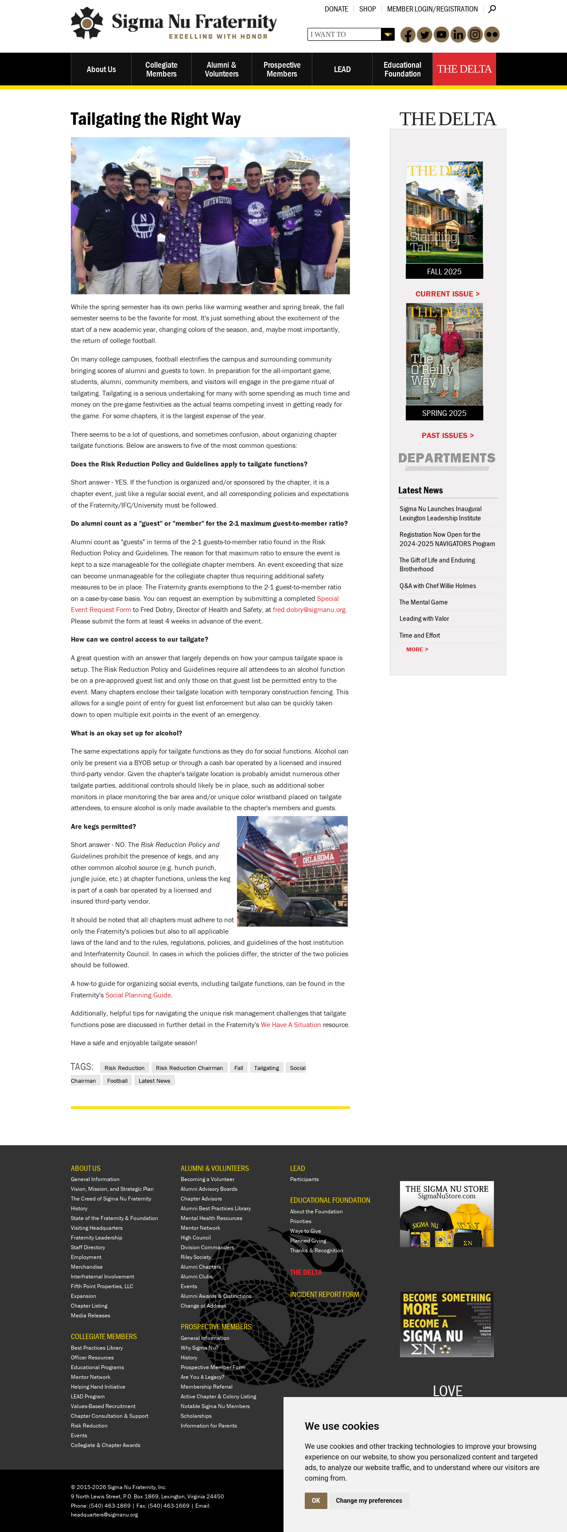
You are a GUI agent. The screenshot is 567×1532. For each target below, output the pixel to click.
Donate (336, 9)
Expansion (83, 1296)
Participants (304, 1179)
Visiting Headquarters (97, 1228)
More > (417, 649)
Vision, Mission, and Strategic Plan (112, 1189)
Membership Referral (207, 1386)
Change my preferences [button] (369, 1500)
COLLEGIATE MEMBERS (104, 1336)
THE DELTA (306, 1272)
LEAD (342, 68)
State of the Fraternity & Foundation (114, 1218)
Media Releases (90, 1315)
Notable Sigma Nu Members (215, 1406)
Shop (367, 9)
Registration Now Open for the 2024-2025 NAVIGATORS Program (447, 538)
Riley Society (196, 1257)
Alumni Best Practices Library (216, 1208)
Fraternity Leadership (96, 1237)
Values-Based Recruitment (103, 1406)
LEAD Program (88, 1396)
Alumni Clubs (197, 1276)
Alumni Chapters (201, 1266)
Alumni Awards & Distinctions (216, 1296)
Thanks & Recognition (316, 1250)
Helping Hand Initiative (98, 1386)
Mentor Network (91, 1377)
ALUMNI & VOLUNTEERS (215, 1168)
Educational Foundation (402, 69)
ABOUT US (86, 1168)
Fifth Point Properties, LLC (102, 1286)
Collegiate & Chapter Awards (105, 1445)
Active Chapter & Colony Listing (218, 1396)
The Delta (464, 69)
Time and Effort (420, 635)
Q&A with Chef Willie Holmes (438, 585)
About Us (101, 68)
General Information (95, 1179)
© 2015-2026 (88, 1487)
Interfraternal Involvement (102, 1276)
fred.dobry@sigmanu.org (309, 609)
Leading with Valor (424, 618)
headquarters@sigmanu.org (104, 1514)
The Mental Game (424, 602)
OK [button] (316, 1500)
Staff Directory (88, 1247)
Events (79, 1435)
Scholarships (196, 1416)
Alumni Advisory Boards (209, 1189)
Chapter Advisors (201, 1198)
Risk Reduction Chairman (189, 1068)
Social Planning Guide (138, 994)
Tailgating (266, 1068)
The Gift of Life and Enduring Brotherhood (437, 564)
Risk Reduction (125, 1068)
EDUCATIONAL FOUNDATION (330, 1200)
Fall (238, 1068)
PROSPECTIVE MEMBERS (216, 1326)
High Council (196, 1237)
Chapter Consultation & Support (109, 1416)
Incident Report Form (324, 1294)
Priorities (300, 1221)
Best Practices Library (97, 1347)
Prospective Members (282, 69)
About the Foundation (316, 1211)
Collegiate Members (161, 69)
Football (117, 1081)
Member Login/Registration (432, 9)
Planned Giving (308, 1240)
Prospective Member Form (213, 1367)
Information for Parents (209, 1425)
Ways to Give (305, 1231)
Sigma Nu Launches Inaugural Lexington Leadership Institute (441, 513)
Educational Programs (97, 1367)
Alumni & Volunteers (222, 69)
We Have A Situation (291, 1024)
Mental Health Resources (211, 1218)
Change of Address (203, 1305)
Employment (86, 1257)
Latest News (155, 1081)
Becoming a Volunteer (207, 1179)
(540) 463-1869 (110, 1505)
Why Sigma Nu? (200, 1347)
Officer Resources (92, 1357)
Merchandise (87, 1266)
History (79, 1208)
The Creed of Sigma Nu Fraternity (111, 1198)
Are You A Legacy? (203, 1377)
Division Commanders (207, 1247)
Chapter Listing (89, 1305)
